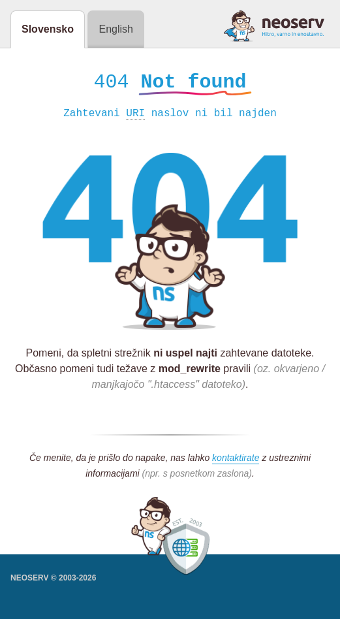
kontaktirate (235, 459)
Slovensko (48, 29)
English (115, 29)
